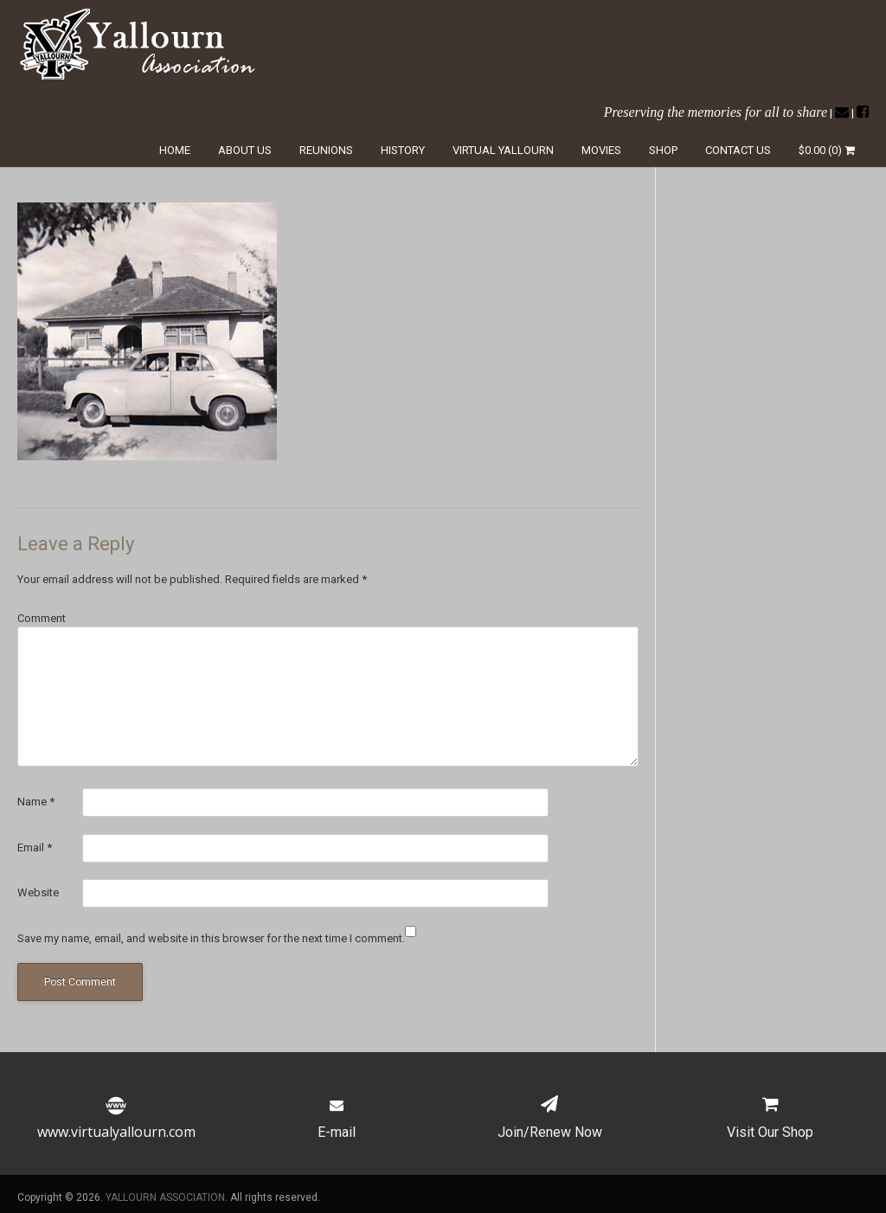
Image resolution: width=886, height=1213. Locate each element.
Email (34, 847)
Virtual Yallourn (503, 150)
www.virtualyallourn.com (116, 1121)
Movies (601, 150)
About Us (245, 150)
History (403, 150)
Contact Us (738, 150)
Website (38, 892)
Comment (41, 618)
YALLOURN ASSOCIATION (165, 1197)
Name (36, 801)
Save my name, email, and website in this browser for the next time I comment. (211, 938)
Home (174, 150)
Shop (663, 150)
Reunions (326, 150)
